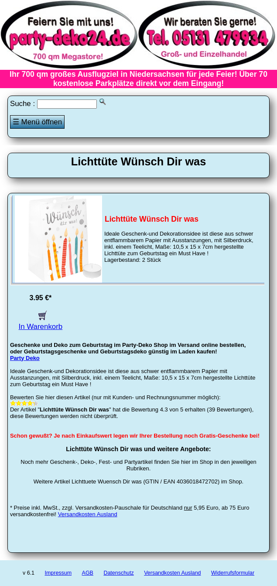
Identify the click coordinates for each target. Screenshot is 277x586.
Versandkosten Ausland (87, 514)
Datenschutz (118, 573)
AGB (87, 573)
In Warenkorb (41, 322)
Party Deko (25, 358)
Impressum (58, 573)
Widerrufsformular (232, 573)
